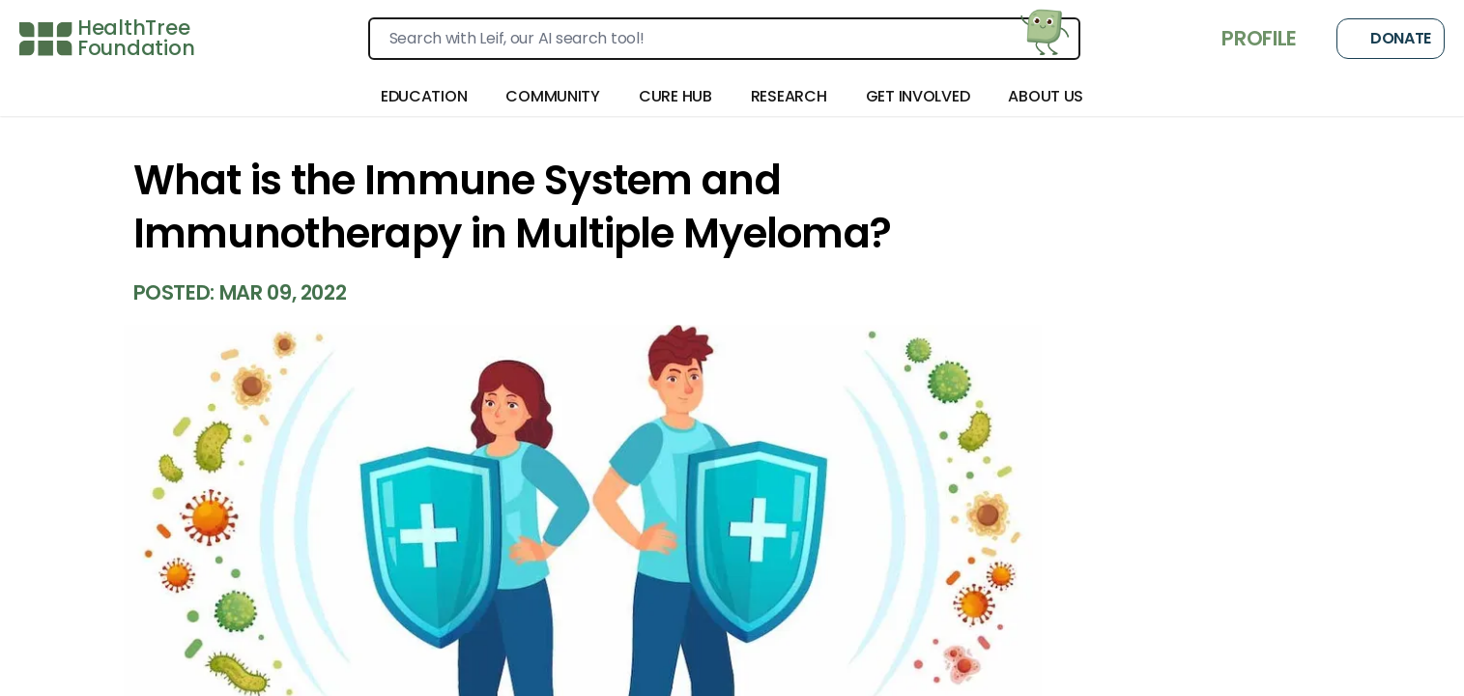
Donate (1390, 38)
